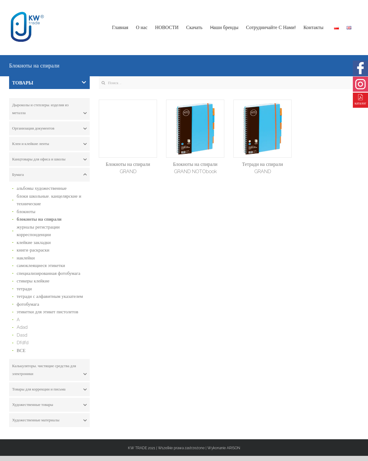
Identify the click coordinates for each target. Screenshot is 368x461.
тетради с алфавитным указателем (50, 296)
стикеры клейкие (33, 281)
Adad (22, 327)
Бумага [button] (49, 175)
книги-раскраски (33, 250)
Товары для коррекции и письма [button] (49, 389)
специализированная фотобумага (48, 273)
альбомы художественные (42, 188)
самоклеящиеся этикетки (41, 265)
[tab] (49, 109)
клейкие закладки (34, 242)
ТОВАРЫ (49, 83)
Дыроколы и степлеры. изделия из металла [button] (49, 110)
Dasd (22, 335)
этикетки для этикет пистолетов (47, 311)
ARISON (233, 448)
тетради (24, 288)
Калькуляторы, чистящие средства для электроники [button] (49, 371)
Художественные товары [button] (49, 405)
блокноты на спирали (39, 219)
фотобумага (28, 304)
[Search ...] (229, 82)
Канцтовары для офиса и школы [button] (49, 159)
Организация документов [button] (49, 128)
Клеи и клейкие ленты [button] (49, 144)
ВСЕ (21, 350)
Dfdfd (22, 342)
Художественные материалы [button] (49, 420)
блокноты (26, 211)
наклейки (26, 258)
